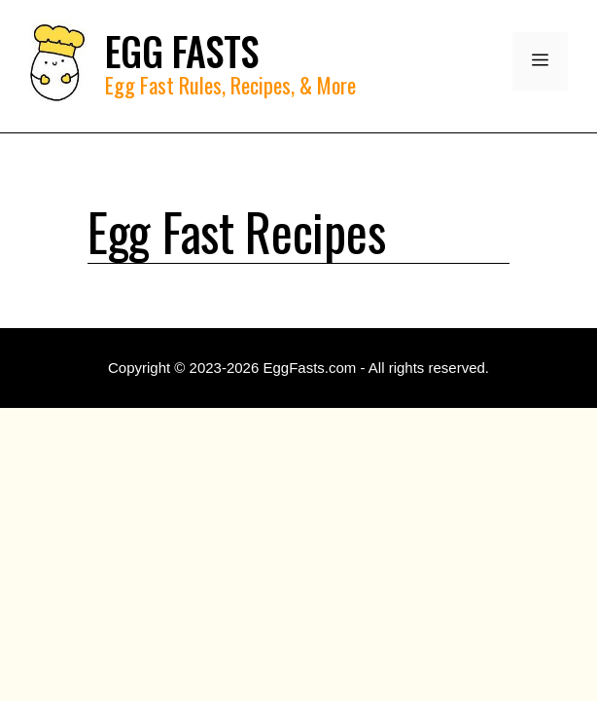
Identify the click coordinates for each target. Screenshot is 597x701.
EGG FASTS (182, 50)
